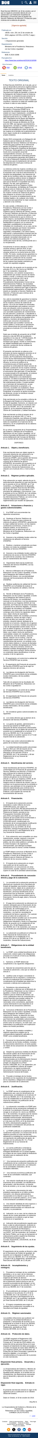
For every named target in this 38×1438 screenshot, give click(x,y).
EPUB (20, 67)
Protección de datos (23, 1423)
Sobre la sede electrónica (16, 1421)
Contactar (4, 1421)
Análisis (11, 75)
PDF (8, 67)
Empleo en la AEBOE (19, 1426)
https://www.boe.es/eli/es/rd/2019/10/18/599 (20, 60)
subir (33, 1416)
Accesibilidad (12, 1423)
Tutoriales (28, 1424)
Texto (3, 75)
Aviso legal (33, 1421)
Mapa (26, 1421)
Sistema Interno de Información (15, 1424)
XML (30, 67)
